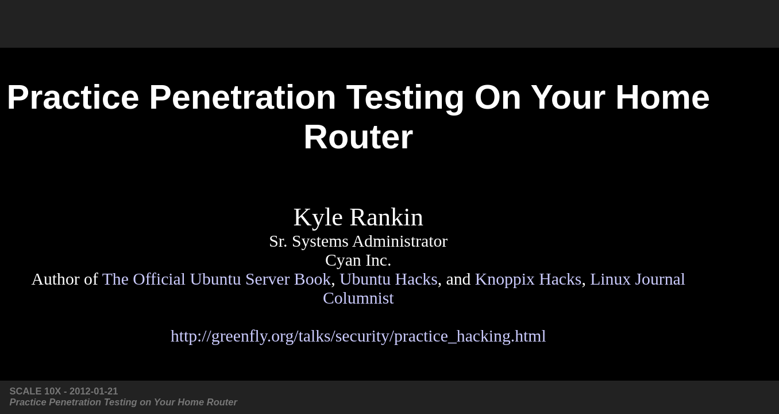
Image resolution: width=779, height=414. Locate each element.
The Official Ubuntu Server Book (216, 279)
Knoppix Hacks (528, 279)
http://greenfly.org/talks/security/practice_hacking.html (358, 336)
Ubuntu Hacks (389, 279)
